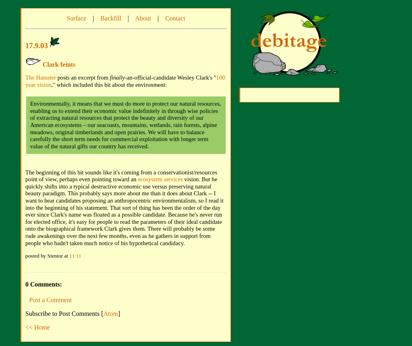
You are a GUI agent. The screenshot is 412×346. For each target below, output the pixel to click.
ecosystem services (160, 179)
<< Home (37, 327)
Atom (110, 313)
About (143, 18)
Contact (175, 18)
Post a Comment (50, 300)
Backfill (111, 18)
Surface (77, 18)
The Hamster (40, 77)
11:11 (75, 256)
